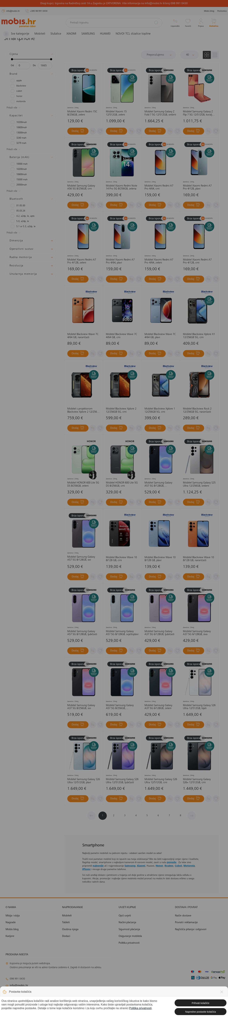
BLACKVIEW (18, 86)
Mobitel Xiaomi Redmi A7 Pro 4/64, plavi (120, 261)
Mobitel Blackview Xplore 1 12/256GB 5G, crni (160, 410)
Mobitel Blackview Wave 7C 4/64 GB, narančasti (82, 336)
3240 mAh (18, 138)
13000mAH (19, 132)
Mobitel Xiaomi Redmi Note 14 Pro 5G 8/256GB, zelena (121, 187)
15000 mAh (19, 179)
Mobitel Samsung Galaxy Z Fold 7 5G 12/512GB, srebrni (160, 113)
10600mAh (19, 127)
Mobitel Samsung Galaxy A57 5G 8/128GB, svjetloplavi (122, 633)
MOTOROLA (18, 101)
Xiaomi (141, 866)
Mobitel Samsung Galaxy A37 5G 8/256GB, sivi (81, 707)
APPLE (16, 80)
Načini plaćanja (127, 922)
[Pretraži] (156, 22)
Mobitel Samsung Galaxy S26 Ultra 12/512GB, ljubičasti (122, 781)
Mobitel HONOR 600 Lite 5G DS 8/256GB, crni (122, 484)
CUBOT (16, 91)
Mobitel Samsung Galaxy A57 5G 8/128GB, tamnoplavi (158, 484)
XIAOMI (71, 33)
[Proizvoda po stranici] (189, 55)
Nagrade (11, 922)
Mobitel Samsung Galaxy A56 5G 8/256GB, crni (81, 187)
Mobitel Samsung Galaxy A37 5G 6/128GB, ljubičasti (159, 633)
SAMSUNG (88, 33)
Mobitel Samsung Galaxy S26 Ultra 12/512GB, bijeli (199, 707)
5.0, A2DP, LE (20, 221)
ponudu (171, 862)
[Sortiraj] (158, 55)
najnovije (98, 866)
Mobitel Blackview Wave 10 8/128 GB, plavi (160, 559)
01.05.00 (18, 205)
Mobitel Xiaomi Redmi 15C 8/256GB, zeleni (82, 113)
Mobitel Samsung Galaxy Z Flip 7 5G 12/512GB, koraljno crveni (199, 113)
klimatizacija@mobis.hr (43, 991)
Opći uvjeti (125, 915)
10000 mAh (19, 164)
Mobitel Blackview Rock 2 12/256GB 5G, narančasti (197, 410)
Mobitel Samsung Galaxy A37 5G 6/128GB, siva (197, 633)
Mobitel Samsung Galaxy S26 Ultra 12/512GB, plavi (83, 781)
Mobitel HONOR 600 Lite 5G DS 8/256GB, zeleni (83, 484)
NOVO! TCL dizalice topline (133, 33)
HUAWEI (105, 33)
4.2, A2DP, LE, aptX (22, 216)
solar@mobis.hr (43, 995)
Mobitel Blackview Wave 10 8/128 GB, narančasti (198, 559)
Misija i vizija (13, 915)
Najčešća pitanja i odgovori (190, 929)
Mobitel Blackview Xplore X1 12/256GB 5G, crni (199, 336)
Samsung (130, 866)
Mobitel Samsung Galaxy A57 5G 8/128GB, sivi (81, 558)
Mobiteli (39, 33)
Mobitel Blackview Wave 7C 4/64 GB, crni (121, 336)
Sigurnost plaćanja (129, 929)
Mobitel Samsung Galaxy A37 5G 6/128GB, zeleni (158, 707)
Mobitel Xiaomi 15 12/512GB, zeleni (116, 113)
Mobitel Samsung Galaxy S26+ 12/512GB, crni (197, 781)
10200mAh (19, 122)
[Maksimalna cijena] (45, 65)
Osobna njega (70, 929)
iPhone (86, 869)
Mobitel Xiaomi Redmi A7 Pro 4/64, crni (159, 187)
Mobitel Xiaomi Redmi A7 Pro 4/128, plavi (197, 187)
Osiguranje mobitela (130, 936)
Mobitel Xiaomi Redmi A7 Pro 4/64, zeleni (159, 261)
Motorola (189, 866)
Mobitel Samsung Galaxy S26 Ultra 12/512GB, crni (161, 781)
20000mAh (19, 185)
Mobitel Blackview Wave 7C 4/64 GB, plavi (160, 336)
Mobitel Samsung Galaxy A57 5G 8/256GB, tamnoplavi (120, 707)
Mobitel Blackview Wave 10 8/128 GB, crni (121, 559)
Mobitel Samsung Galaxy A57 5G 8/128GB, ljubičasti (82, 633)
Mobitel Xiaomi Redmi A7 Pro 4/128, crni (197, 261)
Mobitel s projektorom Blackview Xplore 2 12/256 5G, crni (82, 410)
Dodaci (66, 936)
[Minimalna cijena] (23, 65)
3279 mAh (18, 143)
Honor (159, 866)
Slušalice (55, 33)
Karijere (10, 936)
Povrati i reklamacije (186, 922)
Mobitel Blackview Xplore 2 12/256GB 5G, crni (121, 410)
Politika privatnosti (129, 943)
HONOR (16, 96)
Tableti (66, 922)
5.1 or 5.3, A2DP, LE (23, 226)
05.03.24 (18, 211)
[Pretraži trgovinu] (114, 22)
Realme (169, 866)
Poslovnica (222, 11)
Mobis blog (209, 11)
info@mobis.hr (19, 985)
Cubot (178, 866)
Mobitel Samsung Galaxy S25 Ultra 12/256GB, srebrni (199, 484)
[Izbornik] (16, 34)
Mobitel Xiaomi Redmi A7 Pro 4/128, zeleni (81, 261)
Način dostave (183, 915)
